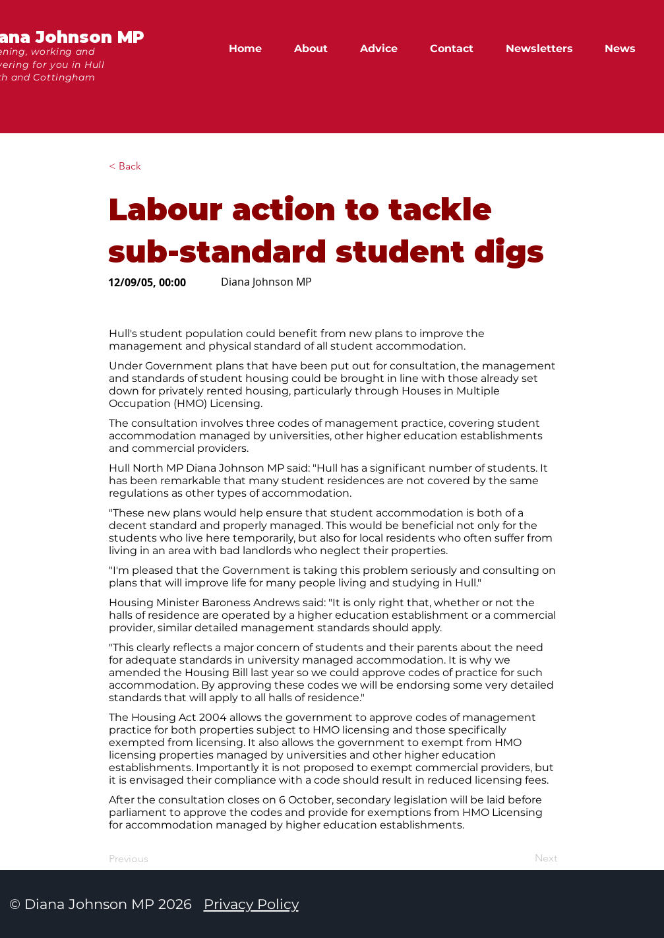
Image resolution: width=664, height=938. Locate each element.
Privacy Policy (251, 904)
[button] (626, 48)
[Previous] (152, 859)
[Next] (524, 858)
